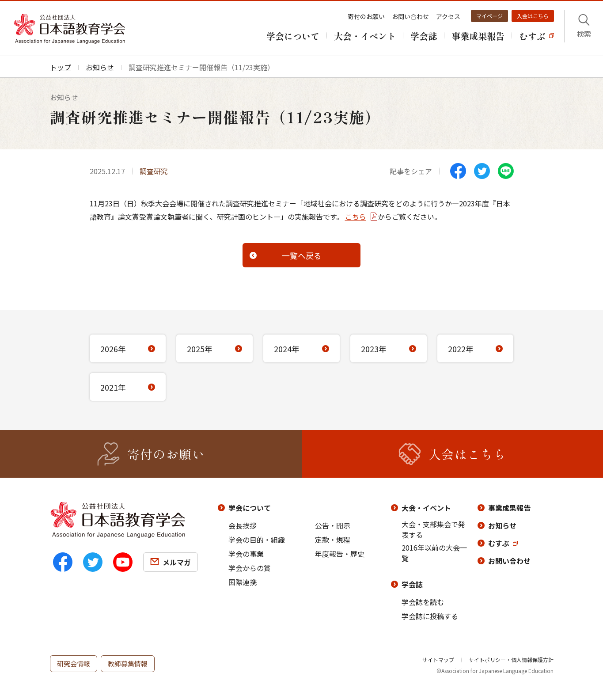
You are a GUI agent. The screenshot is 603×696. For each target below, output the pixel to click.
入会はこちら (533, 15)
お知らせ (502, 525)
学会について (249, 507)
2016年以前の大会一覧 (434, 552)
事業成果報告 (509, 507)
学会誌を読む (423, 602)
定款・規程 (332, 539)
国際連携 (242, 582)
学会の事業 (246, 553)
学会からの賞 (249, 568)
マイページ (489, 15)
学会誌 (412, 584)
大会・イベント (426, 507)
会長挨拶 (242, 525)
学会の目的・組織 (256, 539)
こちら (355, 216)
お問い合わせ (410, 16)
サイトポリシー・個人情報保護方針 (511, 659)
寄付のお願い (366, 16)
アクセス (448, 16)
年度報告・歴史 (339, 553)
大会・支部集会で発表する (433, 529)
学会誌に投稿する (430, 616)
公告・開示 (332, 525)
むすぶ (498, 543)
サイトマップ (438, 659)
